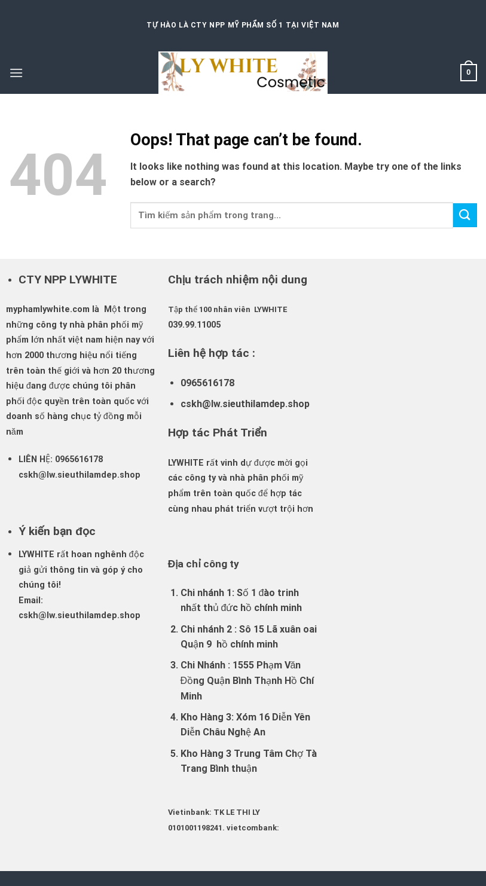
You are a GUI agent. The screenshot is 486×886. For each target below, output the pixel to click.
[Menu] (16, 72)
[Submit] (465, 215)
